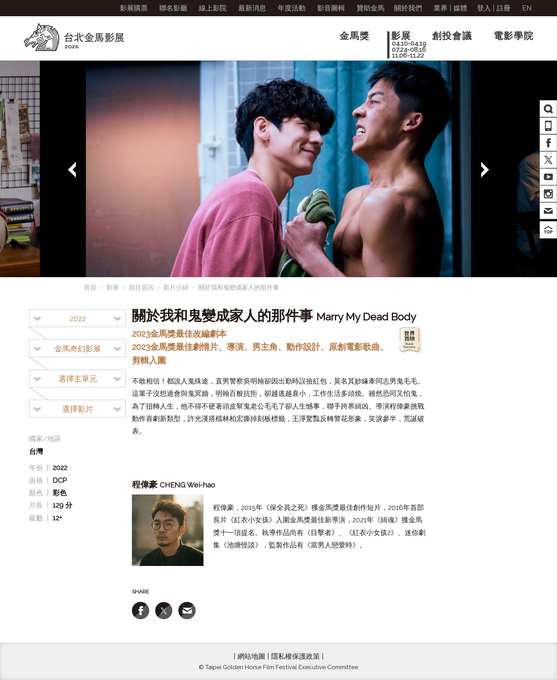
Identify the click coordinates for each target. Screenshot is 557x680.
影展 (112, 287)
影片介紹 (176, 287)
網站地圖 (251, 656)
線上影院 (213, 8)
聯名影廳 (173, 8)
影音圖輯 (331, 8)
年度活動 (292, 8)
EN (527, 8)
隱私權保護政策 (295, 656)
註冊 (504, 8)
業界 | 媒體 (450, 8)
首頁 (90, 287)
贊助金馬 (370, 8)
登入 (484, 8)
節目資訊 (141, 287)
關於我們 (408, 8)
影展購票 (134, 8)
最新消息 (252, 8)
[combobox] (77, 318)
